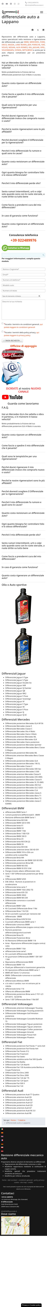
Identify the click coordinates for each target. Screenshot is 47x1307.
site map (23, 1182)
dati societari (12, 1180)
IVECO (4, 44)
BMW (26, 42)
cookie (16, 1182)
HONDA (18, 50)
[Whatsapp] (18, 4)
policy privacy (39, 1180)
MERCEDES (34, 42)
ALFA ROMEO (22, 47)
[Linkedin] (11, 4)
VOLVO (4, 47)
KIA (30, 47)
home (4, 1180)
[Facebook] (3, 4)
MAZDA (11, 44)
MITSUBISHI (27, 50)
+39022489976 (32, 2)
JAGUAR (36, 47)
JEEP (29, 44)
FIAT (43, 44)
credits (30, 1182)
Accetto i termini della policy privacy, (20, 334)
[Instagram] (15, 4)
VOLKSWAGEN (8, 50)
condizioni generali (26, 1180)
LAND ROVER (21, 44)
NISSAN (12, 47)
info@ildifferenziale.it (35, 5)
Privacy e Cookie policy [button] (31, 1305)
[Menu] (41, 12)
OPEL (42, 47)
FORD (42, 42)
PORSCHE (36, 44)
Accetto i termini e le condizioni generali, (22, 325)
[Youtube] (7, 4)
